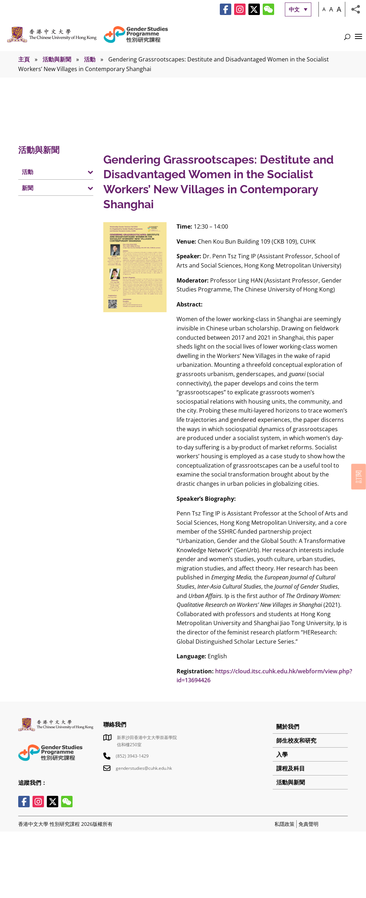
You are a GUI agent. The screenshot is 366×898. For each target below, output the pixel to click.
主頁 (24, 59)
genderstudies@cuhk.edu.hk (144, 768)
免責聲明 (308, 823)
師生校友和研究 (296, 740)
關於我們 (287, 726)
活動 (89, 59)
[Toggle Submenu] (80, 171)
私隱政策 (284, 823)
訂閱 (358, 476)
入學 (282, 754)
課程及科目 (290, 768)
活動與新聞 (57, 59)
